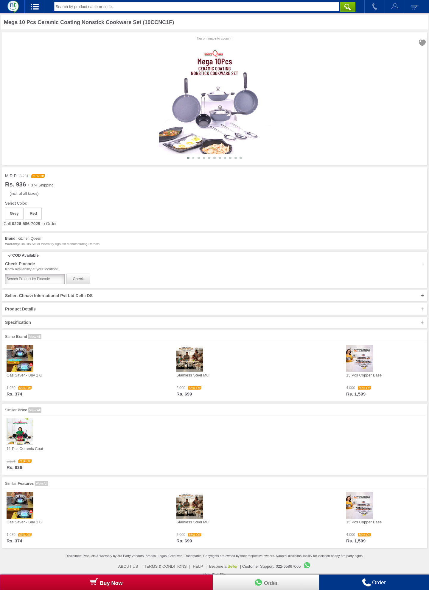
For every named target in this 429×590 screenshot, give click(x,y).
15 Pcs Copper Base (364, 375)
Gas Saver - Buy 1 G (24, 375)
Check (78, 279)
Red (33, 213)
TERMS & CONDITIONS (165, 566)
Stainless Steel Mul (192, 375)
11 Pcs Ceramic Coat (25, 448)
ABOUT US (128, 566)
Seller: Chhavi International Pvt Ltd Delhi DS (214, 295)
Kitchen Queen (29, 238)
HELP (198, 566)
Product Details (214, 309)
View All (35, 336)
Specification (214, 322)
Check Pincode (214, 266)
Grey (14, 213)
